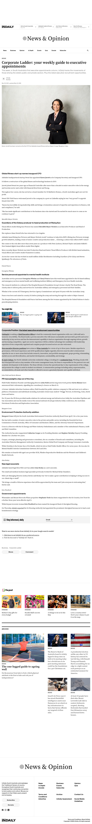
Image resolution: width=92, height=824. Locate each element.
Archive (59, 794)
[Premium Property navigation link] (81, 26)
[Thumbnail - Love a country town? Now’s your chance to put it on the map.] (80, 606)
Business (5, 548)
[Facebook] (3, 810)
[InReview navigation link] (64, 26)
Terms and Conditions (74, 819)
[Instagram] (5, 810)
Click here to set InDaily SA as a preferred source (21, 535)
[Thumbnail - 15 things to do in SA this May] (57, 605)
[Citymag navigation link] (46, 26)
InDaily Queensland (64, 799)
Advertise (42, 799)
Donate (11, 805)
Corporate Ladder (15, 548)
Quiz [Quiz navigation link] (46, 50)
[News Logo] (46, 38)
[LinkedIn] (8, 810)
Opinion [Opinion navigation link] (22, 50)
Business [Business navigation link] (13, 50)
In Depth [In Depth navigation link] (30, 50)
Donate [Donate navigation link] (54, 50)
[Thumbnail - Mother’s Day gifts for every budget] (11, 605)
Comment (29, 552)
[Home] (10, 26)
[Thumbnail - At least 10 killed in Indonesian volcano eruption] (80, 697)
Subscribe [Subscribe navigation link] (63, 50)
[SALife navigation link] (28, 26)
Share (11, 552)
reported (18, 508)
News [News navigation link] (5, 50)
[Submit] (71, 519)
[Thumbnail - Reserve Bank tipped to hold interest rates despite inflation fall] (68, 317)
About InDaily (86, 819)
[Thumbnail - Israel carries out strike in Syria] (57, 696)
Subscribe (11, 800)
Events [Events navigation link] (39, 50)
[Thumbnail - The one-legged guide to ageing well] (23, 317)
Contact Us (78, 794)
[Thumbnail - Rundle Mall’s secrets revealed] (34, 605)
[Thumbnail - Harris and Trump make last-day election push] (80, 654)
